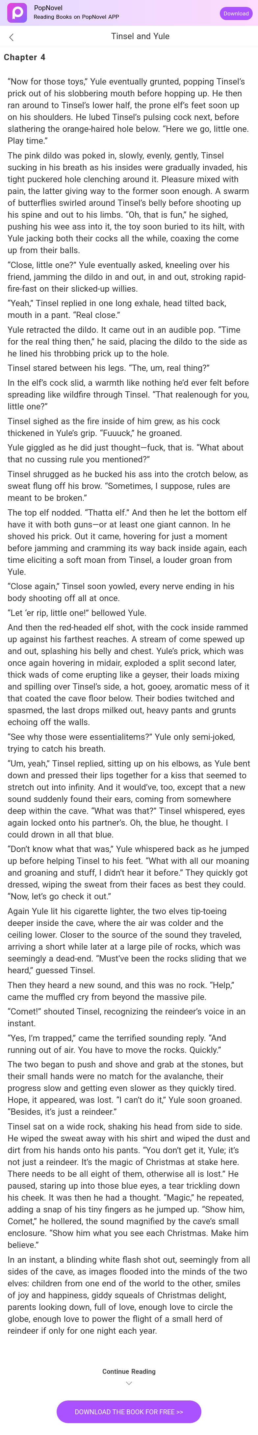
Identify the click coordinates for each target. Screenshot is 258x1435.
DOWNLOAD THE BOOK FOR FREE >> (129, 1412)
